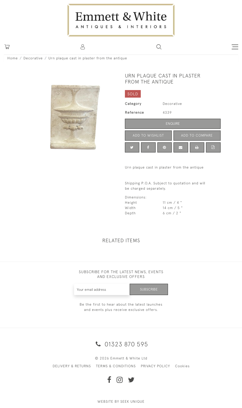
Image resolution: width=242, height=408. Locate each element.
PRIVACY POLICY (155, 366)
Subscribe (149, 289)
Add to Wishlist (148, 135)
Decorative (33, 58)
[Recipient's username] (102, 289)
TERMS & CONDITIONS (116, 366)
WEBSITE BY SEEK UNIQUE (121, 401)
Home (12, 58)
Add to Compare (197, 135)
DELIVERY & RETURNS (72, 366)
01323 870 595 (121, 344)
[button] (158, 47)
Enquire (173, 123)
